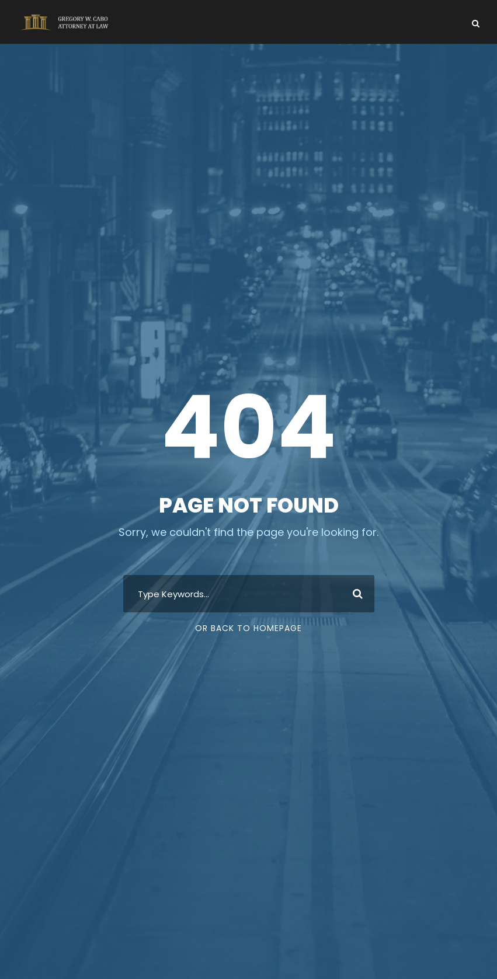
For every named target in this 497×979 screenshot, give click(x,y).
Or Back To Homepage (248, 628)
